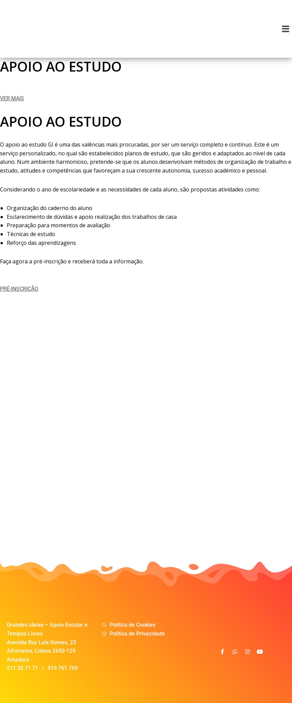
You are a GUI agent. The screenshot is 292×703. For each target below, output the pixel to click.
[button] (285, 28)
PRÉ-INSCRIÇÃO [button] (19, 289)
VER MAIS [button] (12, 98)
